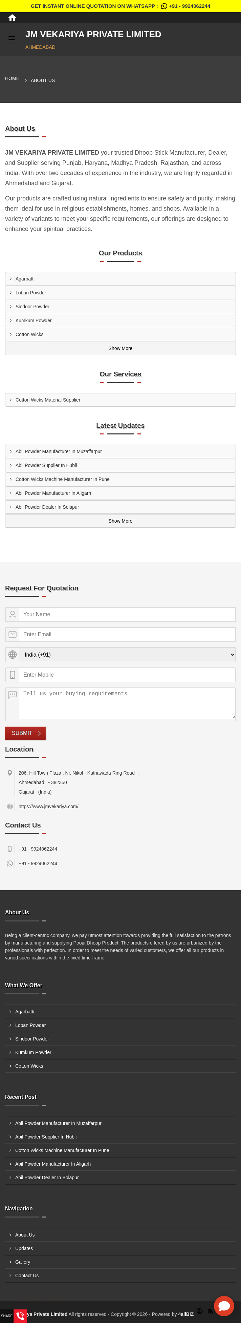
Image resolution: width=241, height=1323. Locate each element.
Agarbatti (25, 278)
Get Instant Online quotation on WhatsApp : (120, 6)
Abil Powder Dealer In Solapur (47, 507)
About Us (25, 1235)
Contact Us (27, 1275)
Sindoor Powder (32, 306)
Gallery (22, 1262)
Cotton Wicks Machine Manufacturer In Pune (63, 479)
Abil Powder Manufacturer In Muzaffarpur (59, 451)
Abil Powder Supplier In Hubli (46, 465)
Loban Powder (31, 292)
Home (12, 78)
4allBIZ (186, 1314)
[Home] (12, 17)
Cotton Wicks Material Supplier (48, 400)
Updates (24, 1248)
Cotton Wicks (29, 334)
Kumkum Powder (34, 320)
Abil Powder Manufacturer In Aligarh (53, 493)
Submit (22, 733)
